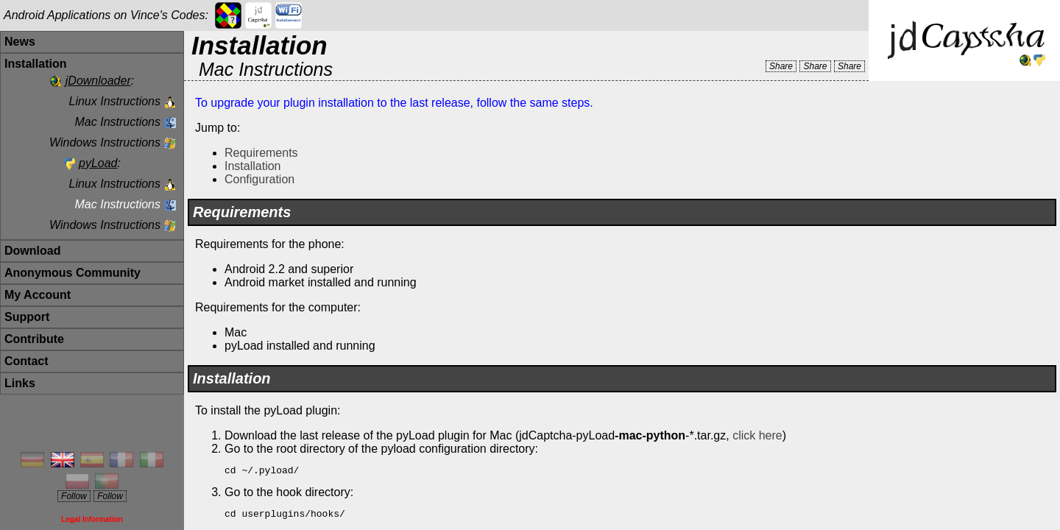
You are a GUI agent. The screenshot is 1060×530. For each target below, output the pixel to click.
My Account (37, 295)
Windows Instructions (104, 142)
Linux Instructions (114, 101)
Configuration (259, 179)
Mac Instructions (117, 122)
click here (757, 435)
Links (19, 383)
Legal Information (92, 519)
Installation (253, 166)
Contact (26, 361)
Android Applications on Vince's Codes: (106, 15)
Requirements (261, 152)
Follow (74, 496)
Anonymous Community (72, 272)
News (19, 41)
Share (781, 66)
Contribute (34, 339)
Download (32, 250)
